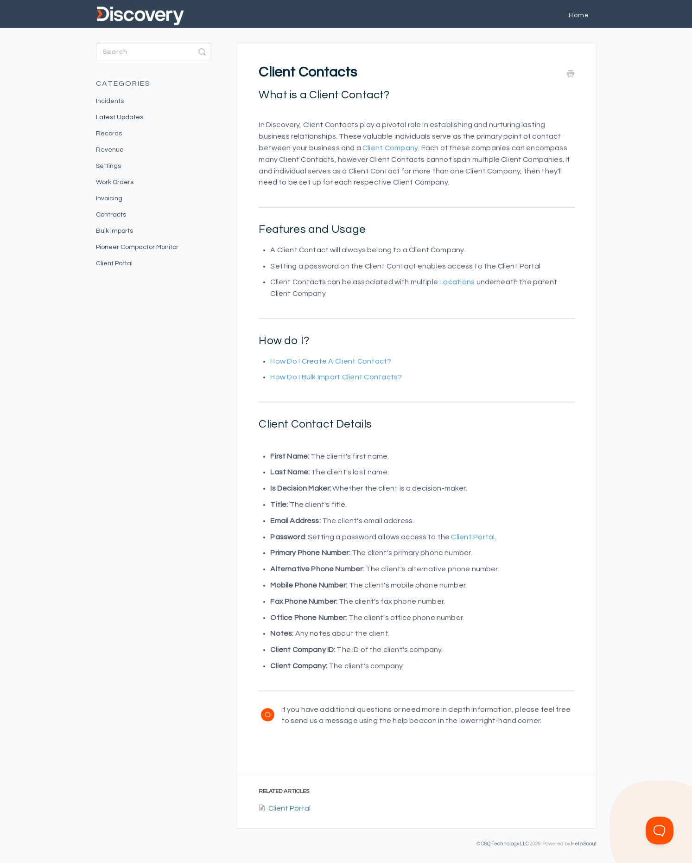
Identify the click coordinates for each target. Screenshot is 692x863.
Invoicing (109, 198)
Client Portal (473, 537)
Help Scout (584, 843)
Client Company (390, 148)
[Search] (153, 52)
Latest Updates (119, 117)
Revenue (110, 150)
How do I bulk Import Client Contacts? (336, 377)
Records (109, 133)
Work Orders (114, 182)
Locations (457, 282)
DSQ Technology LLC (505, 843)
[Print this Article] (570, 74)
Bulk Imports (114, 231)
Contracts (111, 214)
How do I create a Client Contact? (330, 361)
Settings (108, 166)
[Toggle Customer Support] (659, 830)
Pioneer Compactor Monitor (137, 247)
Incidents (110, 101)
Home (579, 15)
